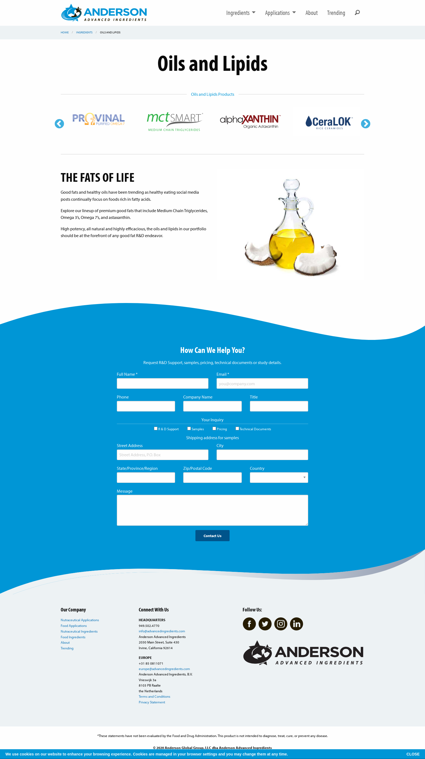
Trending (336, 13)
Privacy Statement (152, 702)
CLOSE (413, 754)
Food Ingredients (73, 637)
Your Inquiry (212, 419)
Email (223, 374)
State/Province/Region (137, 468)
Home (65, 32)
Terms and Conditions (154, 696)
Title (254, 397)
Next (365, 124)
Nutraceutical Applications (80, 620)
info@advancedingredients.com (162, 631)
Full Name (127, 374)
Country (257, 468)
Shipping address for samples (212, 437)
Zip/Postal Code (197, 468)
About (311, 13)
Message (125, 491)
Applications (280, 13)
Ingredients (241, 13)
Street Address (130, 445)
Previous (59, 124)
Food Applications (74, 625)
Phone (123, 397)
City (220, 445)
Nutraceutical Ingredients (79, 631)
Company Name (197, 397)
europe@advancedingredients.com (164, 668)
